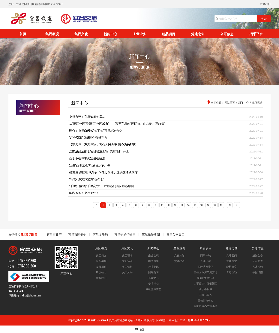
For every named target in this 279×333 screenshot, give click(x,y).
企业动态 (153, 255)
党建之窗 (198, 33)
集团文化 (81, 33)
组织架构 (101, 261)
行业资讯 (153, 266)
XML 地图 (139, 329)
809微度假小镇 (205, 278)
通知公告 (257, 255)
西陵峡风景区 (205, 266)
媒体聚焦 (153, 261)
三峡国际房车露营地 (205, 272)
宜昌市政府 (54, 234)
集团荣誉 (127, 266)
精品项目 (168, 33)
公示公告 (257, 261)
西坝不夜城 (205, 289)
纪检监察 (231, 266)
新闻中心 (110, 33)
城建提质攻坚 (153, 289)
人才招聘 (257, 266)
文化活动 (127, 261)
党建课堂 (231, 261)
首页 (23, 33)
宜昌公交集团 (175, 234)
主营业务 (139, 33)
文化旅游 (179, 255)
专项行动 (153, 283)
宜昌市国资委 (77, 234)
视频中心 (153, 278)
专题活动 (231, 272)
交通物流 (179, 261)
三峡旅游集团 (151, 234)
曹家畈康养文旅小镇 (205, 306)
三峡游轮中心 (205, 300)
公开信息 (227, 33)
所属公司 (101, 272)
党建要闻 (231, 255)
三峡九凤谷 (205, 294)
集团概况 (52, 33)
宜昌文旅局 (100, 234)
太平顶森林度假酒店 (205, 283)
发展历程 (101, 266)
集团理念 (127, 255)
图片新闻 (153, 272)
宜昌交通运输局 (124, 234)
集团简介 (101, 255)
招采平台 (256, 33)
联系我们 (265, 4)
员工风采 (127, 272)
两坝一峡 (205, 255)
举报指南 (257, 272)
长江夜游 (205, 261)
